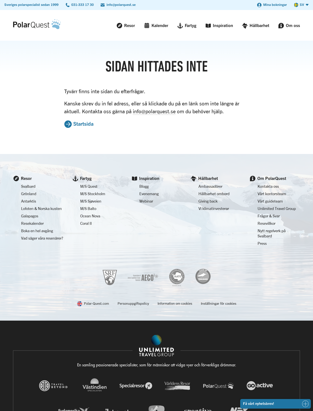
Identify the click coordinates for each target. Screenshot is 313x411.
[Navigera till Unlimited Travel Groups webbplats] (156, 346)
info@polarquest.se (121, 4)
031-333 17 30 (82, 4)
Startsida (83, 124)
